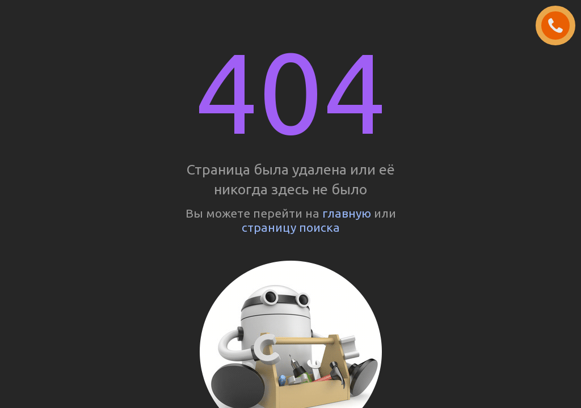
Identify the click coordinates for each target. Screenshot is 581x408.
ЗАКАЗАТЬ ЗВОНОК (560, 26)
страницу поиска (291, 227)
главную (346, 213)
